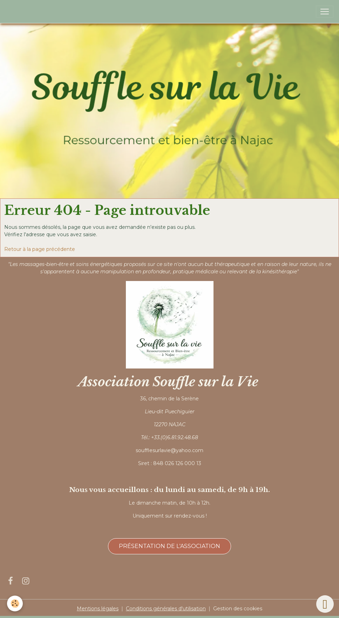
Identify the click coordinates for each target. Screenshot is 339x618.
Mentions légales (97, 608)
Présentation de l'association (169, 546)
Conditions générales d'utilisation (166, 608)
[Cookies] (15, 603)
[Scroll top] (325, 604)
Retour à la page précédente (39, 249)
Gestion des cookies (237, 608)
